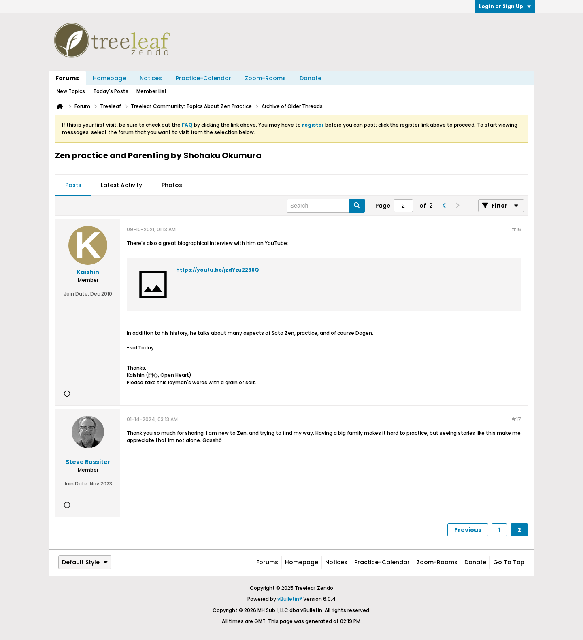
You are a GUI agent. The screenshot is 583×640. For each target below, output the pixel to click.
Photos (172, 185)
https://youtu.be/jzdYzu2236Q (217, 269)
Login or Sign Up (505, 6)
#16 (516, 229)
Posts (73, 185)
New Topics (71, 91)
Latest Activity (121, 185)
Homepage (109, 78)
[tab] (73, 185)
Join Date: (76, 293)
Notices (151, 78)
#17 (516, 419)
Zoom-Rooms (265, 78)
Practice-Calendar (203, 78)
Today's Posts (110, 91)
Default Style (85, 562)
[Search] (326, 206)
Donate (310, 78)
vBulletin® (289, 598)
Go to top (509, 562)
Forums (67, 78)
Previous (467, 530)
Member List (151, 91)
